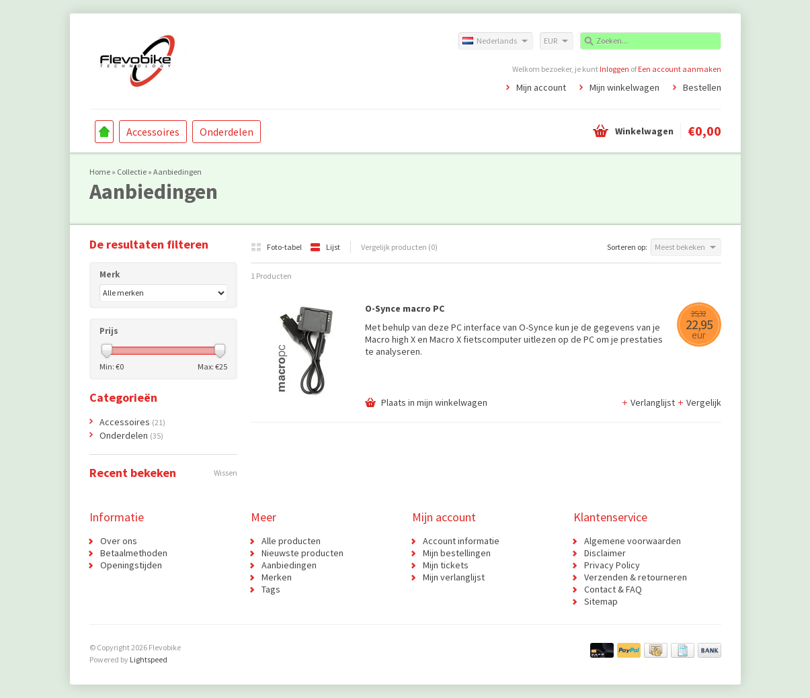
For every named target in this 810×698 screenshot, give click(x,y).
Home (104, 131)
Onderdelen (226, 131)
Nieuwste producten (302, 553)
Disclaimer (605, 553)
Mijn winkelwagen (624, 87)
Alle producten (291, 541)
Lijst (325, 247)
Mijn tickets (446, 565)
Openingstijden (131, 565)
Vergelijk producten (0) (399, 247)
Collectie (132, 172)
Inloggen (614, 69)
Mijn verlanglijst (454, 577)
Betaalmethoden (133, 553)
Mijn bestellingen (457, 553)
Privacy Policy (612, 565)
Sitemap (601, 601)
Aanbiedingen (177, 172)
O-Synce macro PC (404, 308)
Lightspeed (148, 659)
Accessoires (152, 131)
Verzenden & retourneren (635, 577)
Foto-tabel (277, 247)
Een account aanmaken (679, 69)
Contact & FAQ (613, 589)
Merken (276, 577)
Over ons (118, 541)
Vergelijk (699, 402)
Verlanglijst (649, 402)
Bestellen (702, 87)
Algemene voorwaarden (632, 541)
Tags (270, 589)
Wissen (225, 473)
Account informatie (461, 541)
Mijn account (541, 87)
